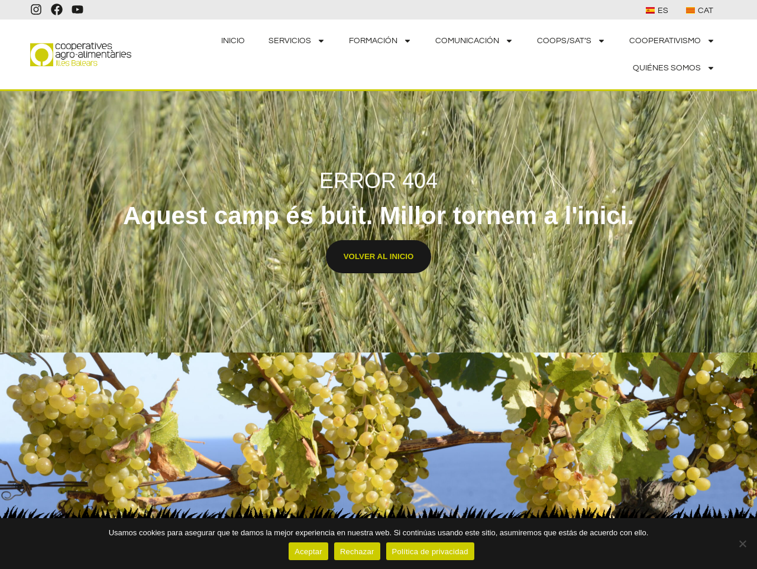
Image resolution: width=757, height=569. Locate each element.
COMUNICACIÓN (474, 41)
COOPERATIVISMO (672, 41)
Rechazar (357, 551)
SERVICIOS (296, 41)
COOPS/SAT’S (571, 41)
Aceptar (308, 551)
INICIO (233, 41)
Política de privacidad (430, 551)
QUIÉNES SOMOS (674, 68)
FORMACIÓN (380, 41)
